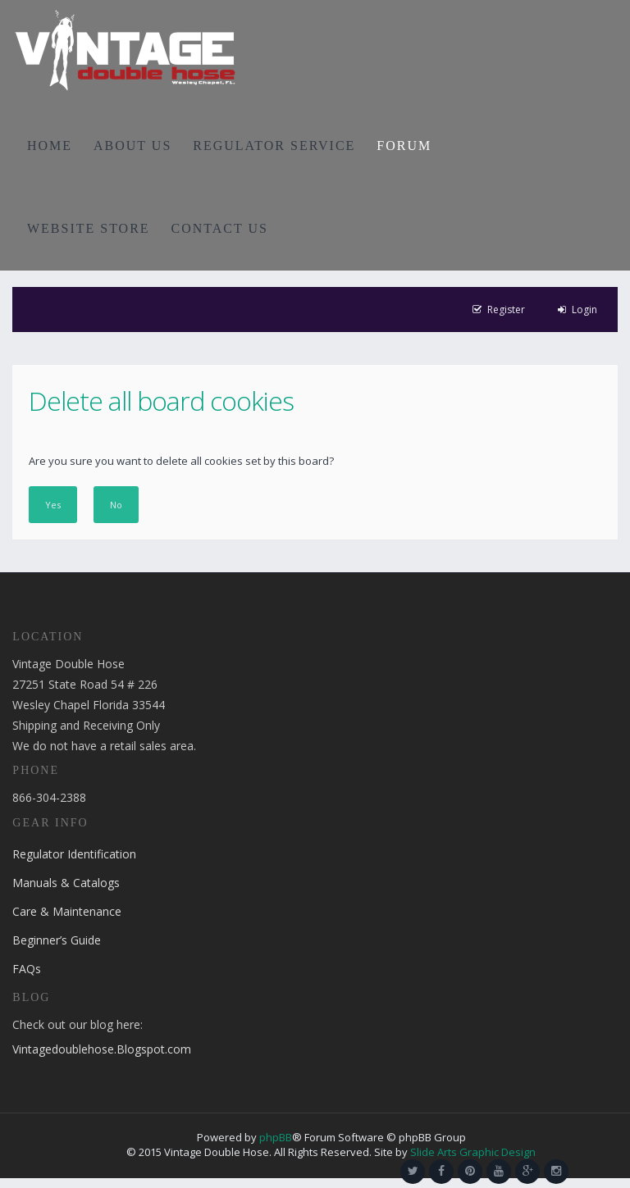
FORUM (404, 145)
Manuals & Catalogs (66, 882)
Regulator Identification (74, 854)
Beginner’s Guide (56, 940)
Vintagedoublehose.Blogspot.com (101, 1049)
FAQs (26, 968)
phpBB (275, 1137)
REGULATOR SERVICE (274, 145)
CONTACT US (219, 228)
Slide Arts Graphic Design (473, 1152)
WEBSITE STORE (88, 228)
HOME (49, 145)
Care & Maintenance (66, 911)
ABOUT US (132, 145)
